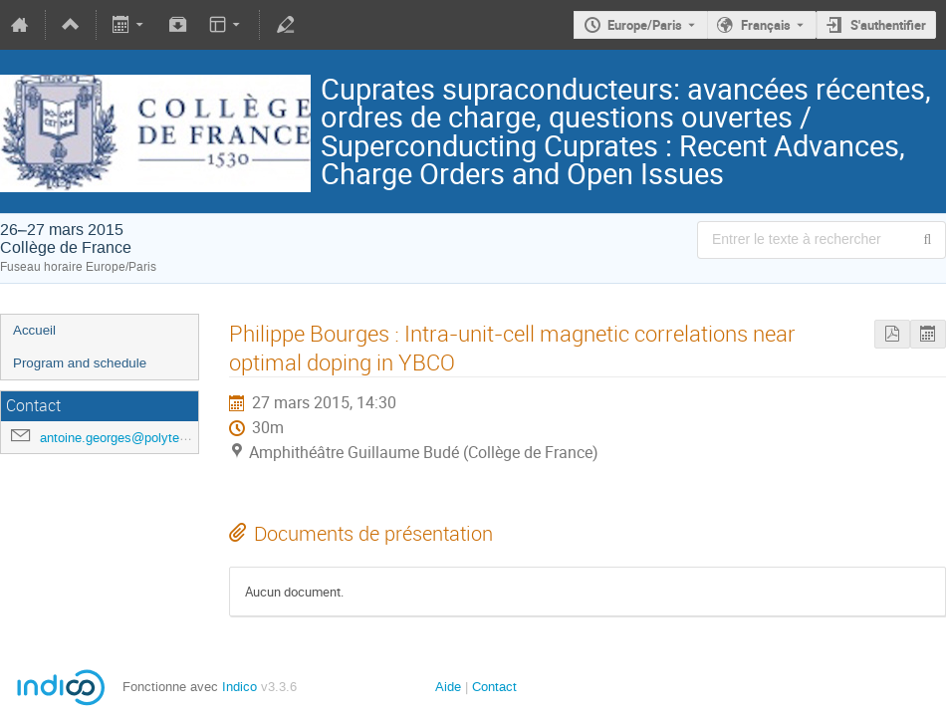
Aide (448, 686)
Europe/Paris (644, 25)
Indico (239, 686)
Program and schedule (79, 363)
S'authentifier (888, 25)
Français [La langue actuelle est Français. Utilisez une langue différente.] (766, 25)
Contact (494, 686)
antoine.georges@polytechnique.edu (144, 437)
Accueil (34, 330)
